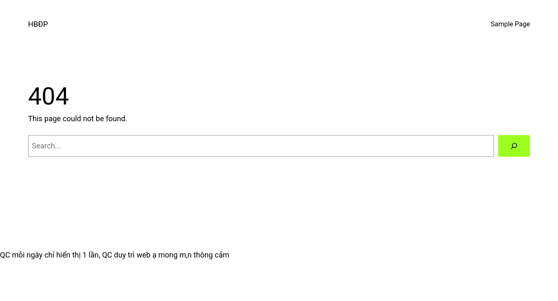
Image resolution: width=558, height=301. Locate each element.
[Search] (514, 146)
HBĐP (38, 24)
